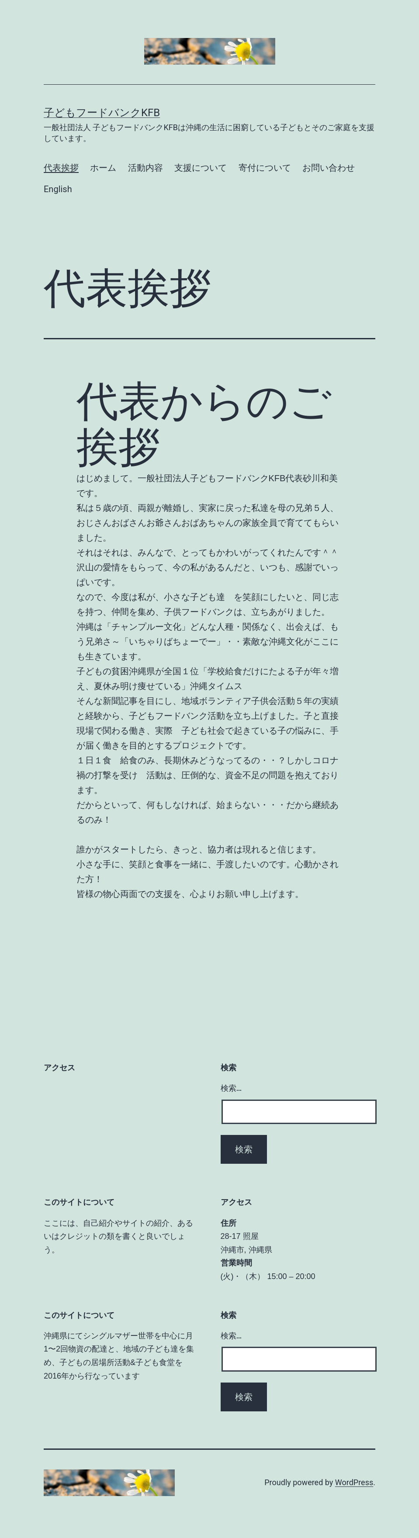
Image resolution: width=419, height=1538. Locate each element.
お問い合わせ (328, 167)
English (58, 189)
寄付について (265, 167)
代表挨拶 (61, 167)
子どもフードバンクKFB (102, 113)
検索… (231, 1088)
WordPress (354, 1482)
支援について (200, 167)
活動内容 (145, 167)
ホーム (103, 167)
